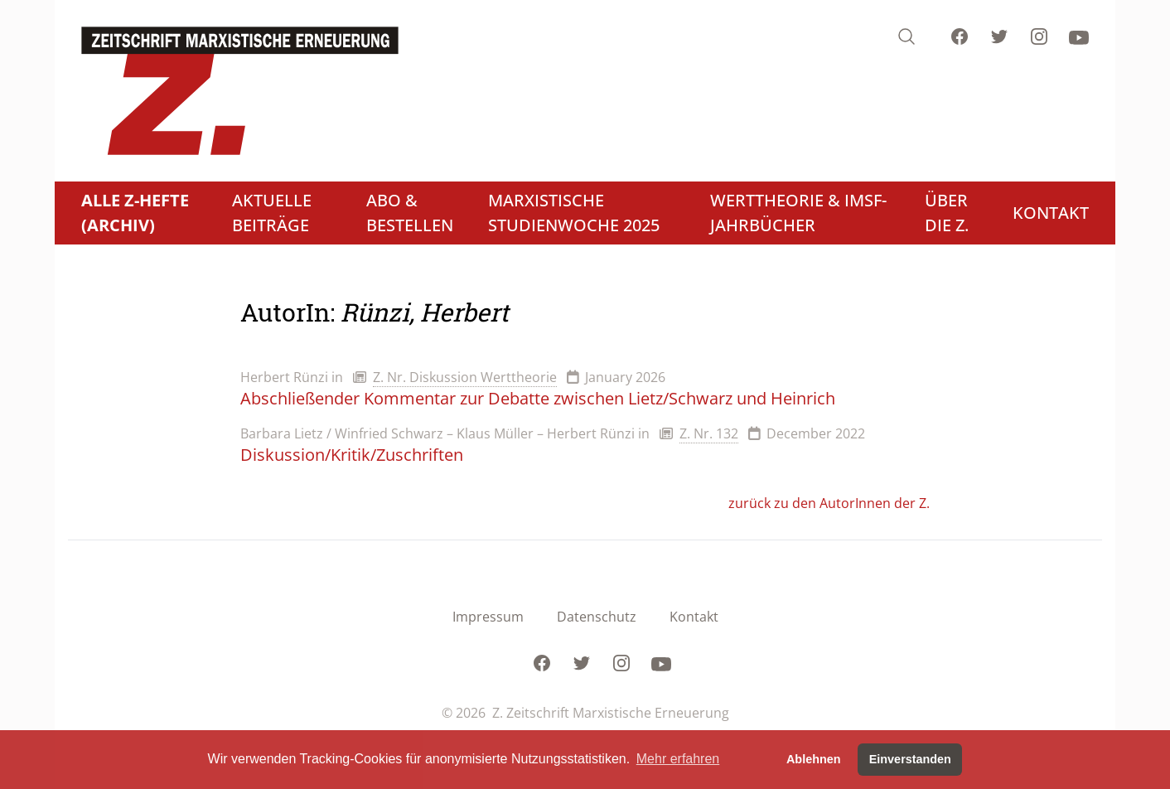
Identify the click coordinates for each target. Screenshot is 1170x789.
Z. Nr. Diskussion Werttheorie (465, 377)
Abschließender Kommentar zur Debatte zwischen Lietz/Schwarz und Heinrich (537, 398)
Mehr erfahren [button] (678, 759)
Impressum (488, 616)
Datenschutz (596, 616)
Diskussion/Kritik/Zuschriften (351, 454)
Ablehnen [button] (813, 759)
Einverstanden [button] (910, 759)
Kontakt (694, 616)
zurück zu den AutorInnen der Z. (829, 503)
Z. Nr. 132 (708, 433)
